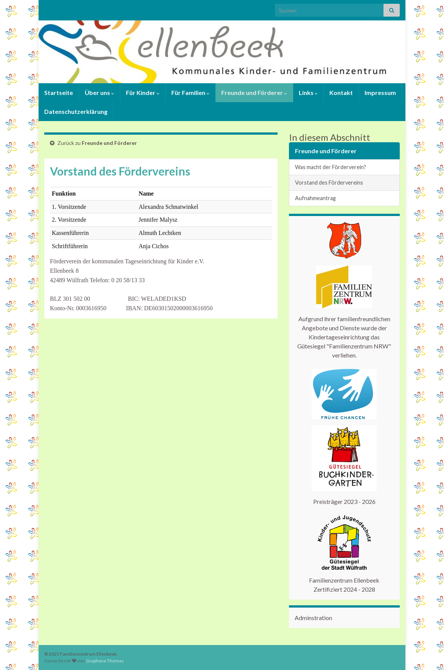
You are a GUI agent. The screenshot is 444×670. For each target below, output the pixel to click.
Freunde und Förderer (254, 92)
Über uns (99, 92)
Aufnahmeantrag (315, 198)
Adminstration (313, 617)
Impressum (380, 92)
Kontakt (341, 92)
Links (308, 92)
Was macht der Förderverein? (330, 167)
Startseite (58, 92)
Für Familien (190, 92)
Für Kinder (143, 92)
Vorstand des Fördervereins (329, 182)
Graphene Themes (105, 661)
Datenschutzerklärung (75, 111)
